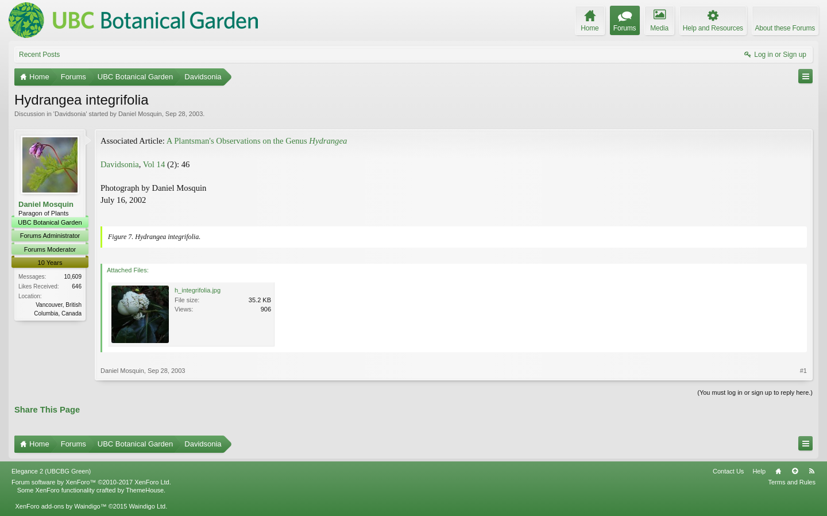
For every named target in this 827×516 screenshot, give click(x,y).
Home (778, 471)
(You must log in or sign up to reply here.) (755, 392)
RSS (811, 471)
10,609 (73, 277)
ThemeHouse (145, 490)
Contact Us (728, 471)
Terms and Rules (792, 482)
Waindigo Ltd (147, 506)
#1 (803, 370)
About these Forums (785, 28)
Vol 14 (154, 164)
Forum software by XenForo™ (91, 482)
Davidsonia (70, 113)
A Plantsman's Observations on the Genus (257, 140)
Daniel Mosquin (140, 113)
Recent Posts (39, 55)
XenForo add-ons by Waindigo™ (60, 506)
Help (759, 471)
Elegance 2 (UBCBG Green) (51, 471)
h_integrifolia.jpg (198, 290)
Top (795, 471)
